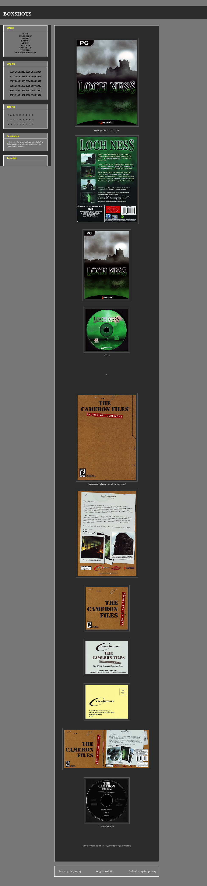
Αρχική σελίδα (104, 871)
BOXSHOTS (17, 14)
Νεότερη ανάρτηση (69, 871)
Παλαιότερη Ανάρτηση (142, 871)
